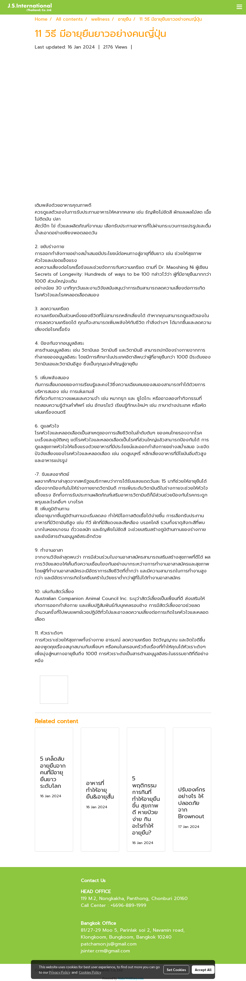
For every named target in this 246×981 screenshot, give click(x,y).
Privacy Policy (59, 972)
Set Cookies (176, 969)
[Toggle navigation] (239, 7)
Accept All (203, 969)
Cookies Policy (90, 972)
